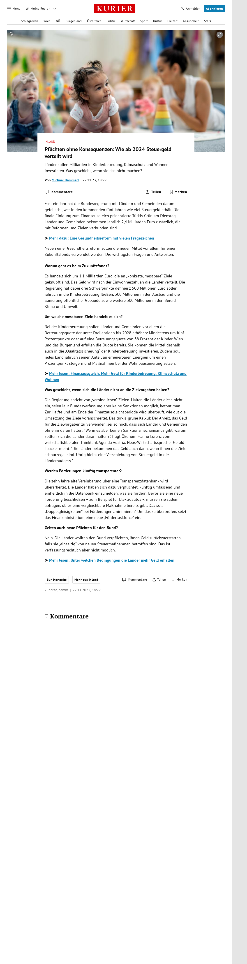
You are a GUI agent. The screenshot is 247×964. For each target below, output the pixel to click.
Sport (144, 21)
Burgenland (74, 21)
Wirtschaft (128, 21)
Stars (207, 21)
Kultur (157, 21)
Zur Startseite (57, 580)
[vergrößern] (220, 35)
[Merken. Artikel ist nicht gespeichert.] (178, 191)
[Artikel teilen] (153, 191)
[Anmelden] (190, 9)
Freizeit (172, 21)
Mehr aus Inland (86, 580)
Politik (111, 21)
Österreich (94, 21)
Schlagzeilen (29, 21)
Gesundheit (191, 21)
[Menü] (14, 8)
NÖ (58, 21)
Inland (50, 142)
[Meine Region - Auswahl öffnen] (54, 8)
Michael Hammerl (65, 180)
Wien (47, 21)
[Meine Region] (37, 8)
